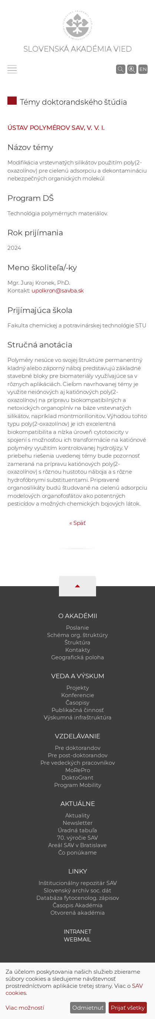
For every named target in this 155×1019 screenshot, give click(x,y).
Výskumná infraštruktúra (78, 717)
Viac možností (25, 1007)
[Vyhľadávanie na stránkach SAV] (120, 69)
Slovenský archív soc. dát (77, 890)
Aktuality (77, 815)
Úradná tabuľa (77, 830)
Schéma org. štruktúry (77, 635)
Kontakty (77, 650)
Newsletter (78, 823)
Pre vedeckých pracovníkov (77, 763)
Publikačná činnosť (78, 710)
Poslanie (77, 627)
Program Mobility (77, 785)
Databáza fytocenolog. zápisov (77, 898)
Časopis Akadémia (78, 905)
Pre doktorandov (77, 748)
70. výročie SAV (77, 838)
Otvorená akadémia (77, 912)
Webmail (77, 939)
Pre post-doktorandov (78, 755)
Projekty (77, 688)
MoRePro (77, 770)
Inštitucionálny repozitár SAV (78, 883)
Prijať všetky (128, 1007)
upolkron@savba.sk (58, 290)
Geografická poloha (77, 657)
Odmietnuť (87, 1007)
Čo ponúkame (77, 852)
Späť (77, 522)
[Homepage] (77, 25)
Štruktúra (77, 642)
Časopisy (77, 702)
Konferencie (77, 695)
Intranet (77, 931)
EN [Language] (143, 69)
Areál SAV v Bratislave (77, 845)
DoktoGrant (77, 777)
